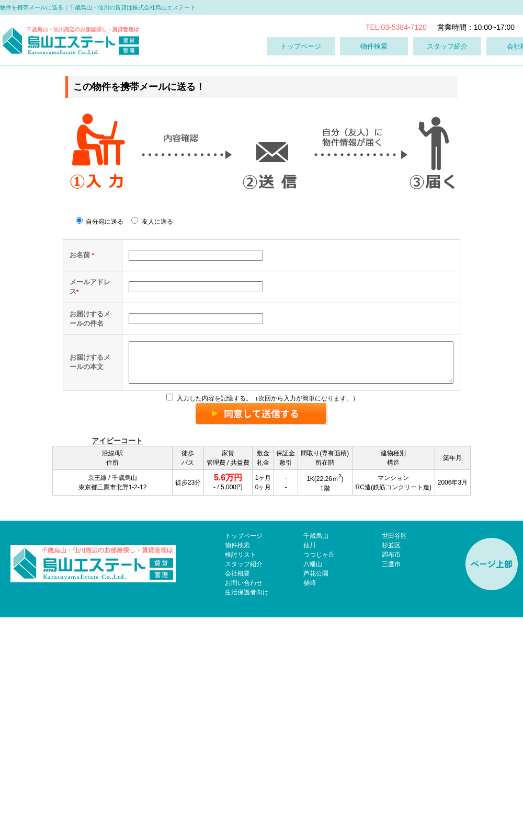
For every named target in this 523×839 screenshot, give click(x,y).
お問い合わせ (244, 804)
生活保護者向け (247, 814)
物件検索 (374, 46)
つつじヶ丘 (319, 776)
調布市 (391, 776)
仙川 (309, 767)
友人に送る (152, 221)
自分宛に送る (99, 221)
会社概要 (237, 795)
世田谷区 (394, 757)
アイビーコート (117, 662)
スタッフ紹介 (447, 46)
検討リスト (240, 776)
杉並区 (391, 767)
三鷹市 (391, 785)
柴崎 (309, 804)
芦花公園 (315, 795)
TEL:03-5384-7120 (396, 27)
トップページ (300, 46)
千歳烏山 (315, 757)
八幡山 (312, 785)
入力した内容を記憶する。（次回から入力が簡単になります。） (262, 620)
